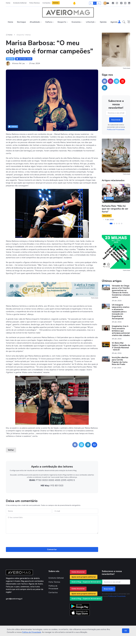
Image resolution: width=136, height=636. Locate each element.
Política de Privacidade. (116, 129)
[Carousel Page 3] (116, 223)
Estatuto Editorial (19, 3)
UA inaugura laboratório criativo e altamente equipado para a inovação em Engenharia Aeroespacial (120, 312)
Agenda (114, 22)
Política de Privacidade (31, 632)
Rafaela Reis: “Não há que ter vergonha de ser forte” (115, 208)
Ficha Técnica (34, 3)
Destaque (21, 22)
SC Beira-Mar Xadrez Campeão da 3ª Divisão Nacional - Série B (121, 346)
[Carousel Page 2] (114, 223)
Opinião (103, 22)
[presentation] (52, 540)
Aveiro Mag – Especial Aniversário (86, 582)
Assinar (55, 2)
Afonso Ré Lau (18, 63)
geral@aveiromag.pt (14, 599)
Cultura (48, 22)
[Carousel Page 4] (119, 223)
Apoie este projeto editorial (84, 577)
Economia (76, 22)
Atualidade (35, 22)
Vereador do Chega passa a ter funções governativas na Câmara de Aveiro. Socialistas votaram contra (121, 291)
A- (91, 3)
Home (8, 3)
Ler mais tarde (23, 59)
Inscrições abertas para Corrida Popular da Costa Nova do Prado (120, 361)
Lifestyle (90, 22)
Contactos (46, 3)
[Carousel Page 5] (121, 223)
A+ (99, 3)
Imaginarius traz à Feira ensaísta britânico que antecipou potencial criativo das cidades (121, 331)
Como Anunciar (78, 572)
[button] (124, 22)
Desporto (62, 22)
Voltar (11, 450)
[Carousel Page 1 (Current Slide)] (111, 223)
